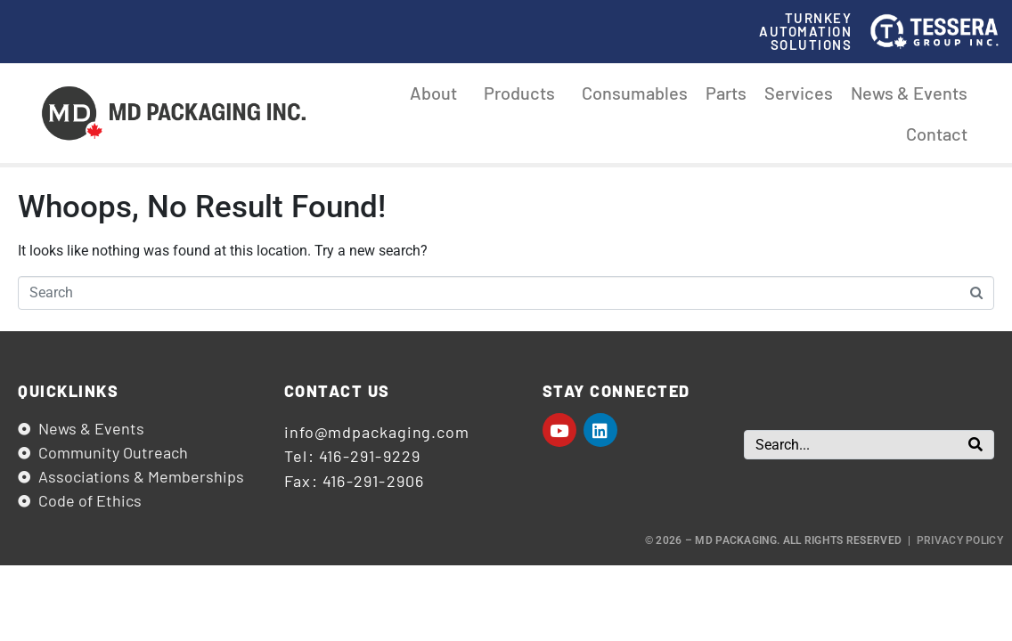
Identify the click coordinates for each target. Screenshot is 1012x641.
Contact (936, 133)
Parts (726, 92)
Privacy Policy (960, 540)
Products (524, 92)
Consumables (635, 92)
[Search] (975, 444)
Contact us (337, 391)
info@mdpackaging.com (376, 432)
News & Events (909, 92)
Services (798, 92)
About (438, 92)
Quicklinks (68, 391)
